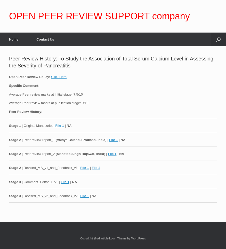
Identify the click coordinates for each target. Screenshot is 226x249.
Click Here (59, 77)
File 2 (96, 168)
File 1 (59, 126)
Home (13, 39)
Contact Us (45, 39)
